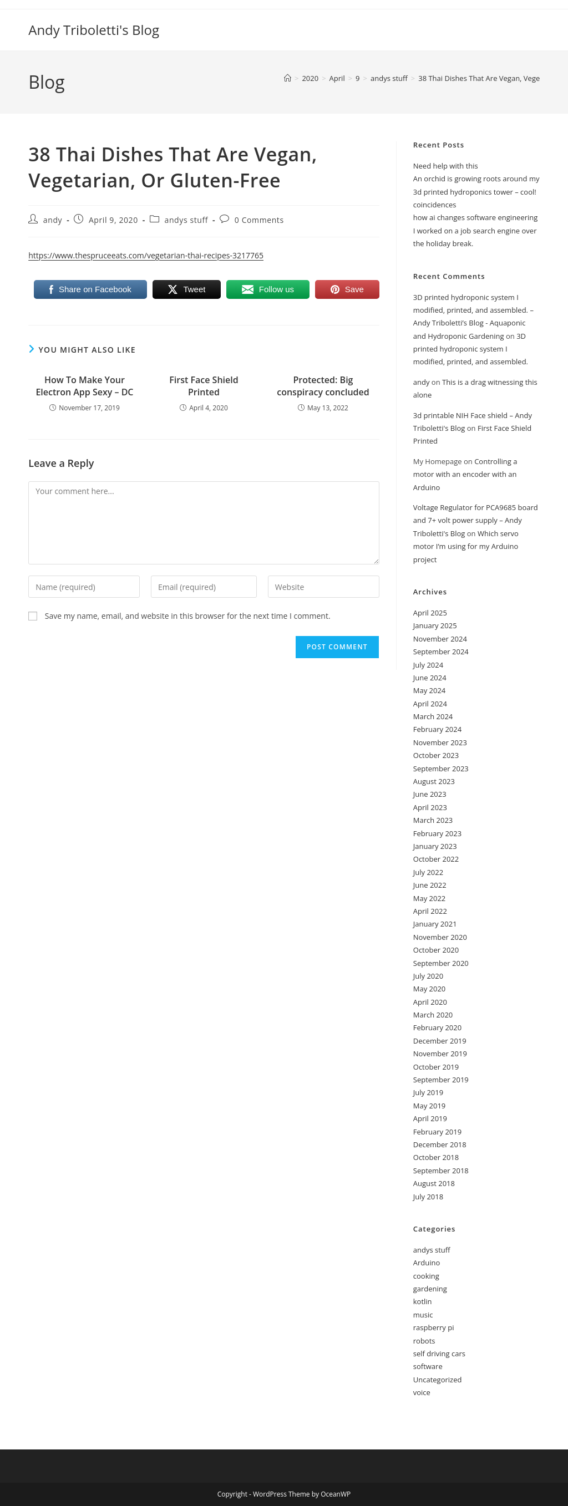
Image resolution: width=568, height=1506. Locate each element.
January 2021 (435, 924)
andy (52, 220)
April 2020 (430, 1002)
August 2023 (434, 781)
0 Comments (259, 220)
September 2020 (441, 963)
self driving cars (439, 1354)
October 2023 (436, 755)
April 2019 (430, 1118)
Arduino (426, 1263)
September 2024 (441, 652)
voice (421, 1392)
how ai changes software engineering (475, 217)
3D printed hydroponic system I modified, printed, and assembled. (470, 349)
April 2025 (430, 613)
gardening (430, 1289)
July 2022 (428, 872)
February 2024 (437, 729)
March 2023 (433, 820)
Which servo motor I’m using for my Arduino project (466, 546)
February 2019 (437, 1132)
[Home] (287, 78)
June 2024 (430, 678)
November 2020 (440, 937)
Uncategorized (437, 1380)
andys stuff (187, 220)
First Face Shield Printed (203, 386)
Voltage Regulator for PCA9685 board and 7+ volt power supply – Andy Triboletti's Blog (475, 520)
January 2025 (435, 625)
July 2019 (428, 1092)
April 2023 (430, 807)
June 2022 (430, 885)
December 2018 (439, 1144)
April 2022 (430, 911)
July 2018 (428, 1197)
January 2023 (435, 846)
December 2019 (439, 1041)
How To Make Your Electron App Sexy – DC (84, 386)
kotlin (422, 1301)
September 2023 (441, 769)
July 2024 (428, 665)
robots (424, 1341)
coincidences (435, 205)
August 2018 (434, 1183)
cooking (426, 1276)
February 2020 (437, 1027)
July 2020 (428, 976)
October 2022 (436, 859)
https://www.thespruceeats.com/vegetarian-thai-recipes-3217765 (145, 255)
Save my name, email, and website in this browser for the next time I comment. (188, 615)
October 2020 (436, 950)
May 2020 (429, 989)
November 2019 (440, 1054)
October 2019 (436, 1067)
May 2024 (429, 690)
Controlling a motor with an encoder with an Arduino (465, 474)
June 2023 (430, 794)
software (428, 1366)
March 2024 (433, 716)
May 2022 (429, 898)
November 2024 (440, 639)
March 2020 (433, 1015)
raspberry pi (433, 1327)
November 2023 (440, 742)
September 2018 (441, 1171)
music (423, 1315)
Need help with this (445, 166)
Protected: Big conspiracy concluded (323, 386)
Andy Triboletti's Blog (93, 30)
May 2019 (429, 1106)
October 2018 (436, 1157)
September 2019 (441, 1080)
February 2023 (437, 833)
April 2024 (430, 704)
